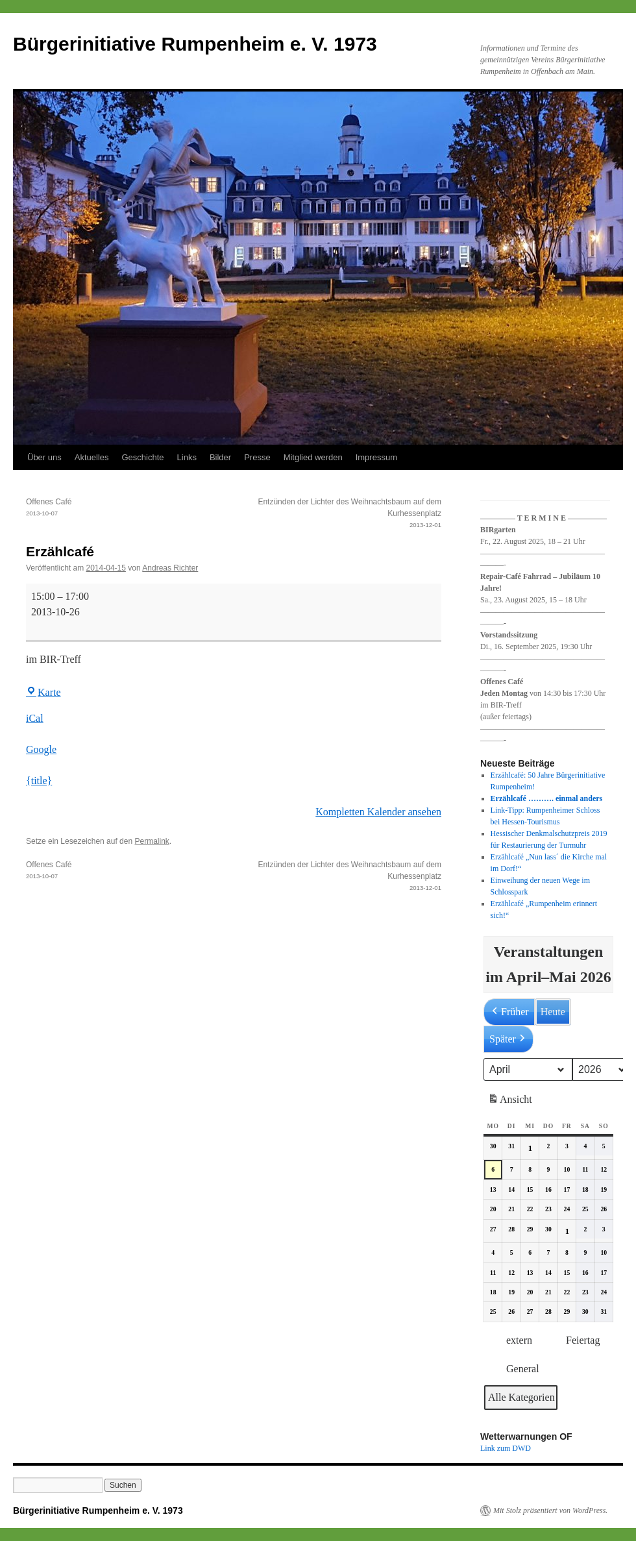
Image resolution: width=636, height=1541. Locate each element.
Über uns (44, 457)
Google (41, 749)
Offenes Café (130, 508)
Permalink (151, 841)
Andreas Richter (170, 568)
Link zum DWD (505, 1448)
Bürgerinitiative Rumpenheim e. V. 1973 (195, 44)
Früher (509, 1012)
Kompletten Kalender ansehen (378, 811)
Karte (43, 692)
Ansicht (511, 1102)
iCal (34, 718)
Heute (553, 1011)
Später (508, 1039)
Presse (257, 457)
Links (187, 457)
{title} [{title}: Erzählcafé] (39, 780)
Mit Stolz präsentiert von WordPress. (550, 1510)
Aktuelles (92, 457)
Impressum (376, 457)
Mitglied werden (313, 457)
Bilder (220, 457)
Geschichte (143, 457)
